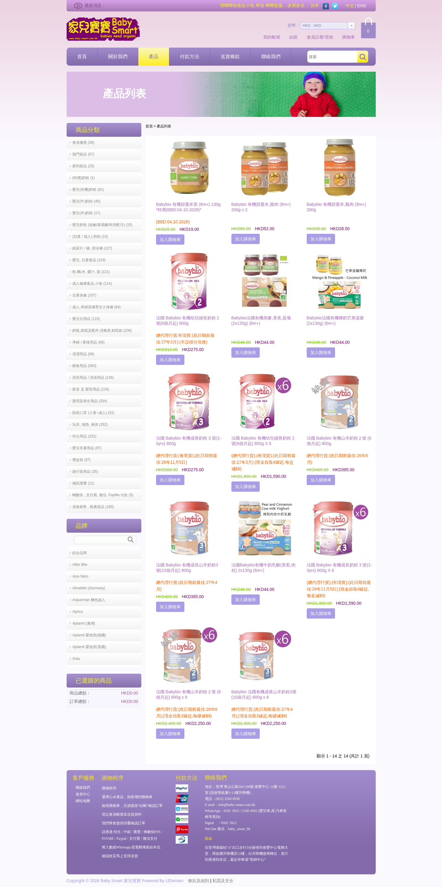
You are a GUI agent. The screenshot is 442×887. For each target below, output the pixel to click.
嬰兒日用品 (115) (86, 319)
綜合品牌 (79, 553)
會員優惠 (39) (83, 142)
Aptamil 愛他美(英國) (89, 647)
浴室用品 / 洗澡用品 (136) (93, 377)
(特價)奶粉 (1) (83, 178)
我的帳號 (271, 37)
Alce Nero (80, 576)
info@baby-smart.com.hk (236, 805)
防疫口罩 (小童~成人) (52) (93, 413)
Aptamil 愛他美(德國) (89, 635)
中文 (350, 5)
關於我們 (117, 56)
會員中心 (83, 794)
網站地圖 (83, 801)
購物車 (348, 37)
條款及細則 (198, 880)
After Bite (79, 565)
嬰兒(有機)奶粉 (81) (88, 189)
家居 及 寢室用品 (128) (90, 389)
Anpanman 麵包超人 (88, 600)
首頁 (82, 56)
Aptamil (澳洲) (83, 623)
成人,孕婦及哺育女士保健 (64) (96, 307)
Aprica (77, 612)
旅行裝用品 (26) (85, 471)
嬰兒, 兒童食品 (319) (88, 260)
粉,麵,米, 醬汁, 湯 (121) (90, 272)
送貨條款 (230, 56)
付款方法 (189, 56)
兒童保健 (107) (84, 295)
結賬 (293, 37)
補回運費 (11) (83, 483)
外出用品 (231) (84, 436)
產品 (153, 56)
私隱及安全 (223, 880)
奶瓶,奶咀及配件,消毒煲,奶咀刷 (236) (102, 330)
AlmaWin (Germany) (88, 588)
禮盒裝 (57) (81, 460)
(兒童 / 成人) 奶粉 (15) (90, 236)
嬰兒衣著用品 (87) (87, 448)
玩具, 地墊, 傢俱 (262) (90, 424)
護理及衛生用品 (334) (89, 401)
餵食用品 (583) (84, 366)
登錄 (329, 37)
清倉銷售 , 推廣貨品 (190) (93, 507)
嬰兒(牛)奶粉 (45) (86, 201)
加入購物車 (170, 239)
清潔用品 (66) (83, 354)
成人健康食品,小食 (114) (92, 283)
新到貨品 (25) (83, 166)
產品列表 (164, 126)
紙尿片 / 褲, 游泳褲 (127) (92, 248)
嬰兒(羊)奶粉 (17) (86, 213)
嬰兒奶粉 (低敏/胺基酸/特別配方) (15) (102, 225)
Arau (76, 659)
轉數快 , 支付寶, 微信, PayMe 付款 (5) (102, 495)
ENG (361, 5)
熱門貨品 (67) (83, 154)
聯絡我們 (271, 56)
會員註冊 (315, 37)
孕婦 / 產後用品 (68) (88, 342)
